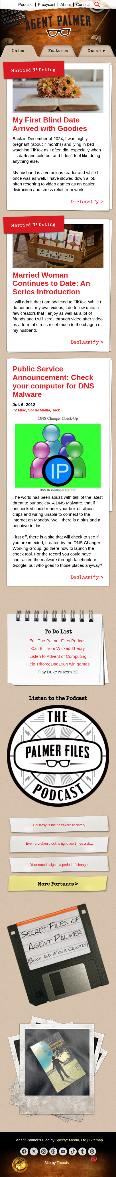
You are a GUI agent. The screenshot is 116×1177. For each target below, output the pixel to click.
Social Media (39, 410)
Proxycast (46, 5)
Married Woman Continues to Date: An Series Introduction (51, 283)
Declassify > (86, 201)
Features (58, 50)
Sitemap (96, 1140)
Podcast (25, 5)
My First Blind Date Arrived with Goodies (50, 124)
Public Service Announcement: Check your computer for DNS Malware (53, 382)
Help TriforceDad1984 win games (58, 664)
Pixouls (63, 1163)
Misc (22, 410)
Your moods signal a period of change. (59, 865)
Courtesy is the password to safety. (59, 825)
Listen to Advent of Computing (57, 656)
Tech (56, 410)
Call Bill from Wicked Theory (58, 648)
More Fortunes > (58, 884)
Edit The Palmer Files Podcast (58, 640)
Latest (19, 50)
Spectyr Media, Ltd (70, 1140)
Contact (83, 5)
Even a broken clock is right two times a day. (59, 844)
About (65, 5)
